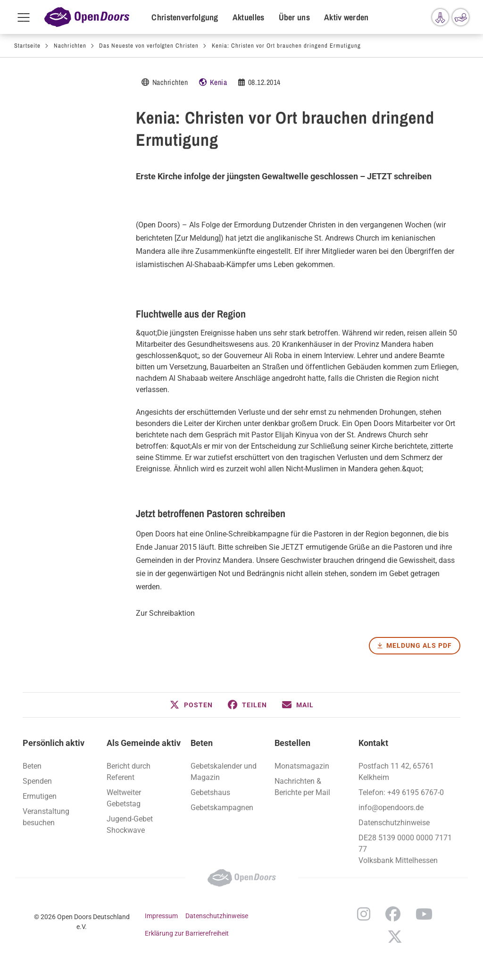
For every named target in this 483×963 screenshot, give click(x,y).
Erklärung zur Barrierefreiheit (187, 933)
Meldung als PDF (419, 645)
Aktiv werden (346, 17)
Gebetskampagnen (222, 807)
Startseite (27, 46)
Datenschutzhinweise (394, 822)
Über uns (294, 17)
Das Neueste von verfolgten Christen (149, 46)
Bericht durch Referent (128, 772)
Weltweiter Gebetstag (124, 798)
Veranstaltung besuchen (46, 817)
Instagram (364, 914)
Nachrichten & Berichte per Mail (302, 787)
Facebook (393, 914)
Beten (202, 743)
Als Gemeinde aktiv (144, 743)
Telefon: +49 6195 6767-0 (401, 792)
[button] (191, 705)
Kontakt (373, 743)
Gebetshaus (210, 792)
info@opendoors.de (391, 807)
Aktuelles (249, 17)
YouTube (424, 914)
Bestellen (292, 743)
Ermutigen (40, 796)
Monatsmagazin (302, 766)
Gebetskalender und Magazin (224, 772)
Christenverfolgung (184, 17)
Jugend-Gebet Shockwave (130, 824)
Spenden (37, 781)
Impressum (161, 916)
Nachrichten (70, 46)
